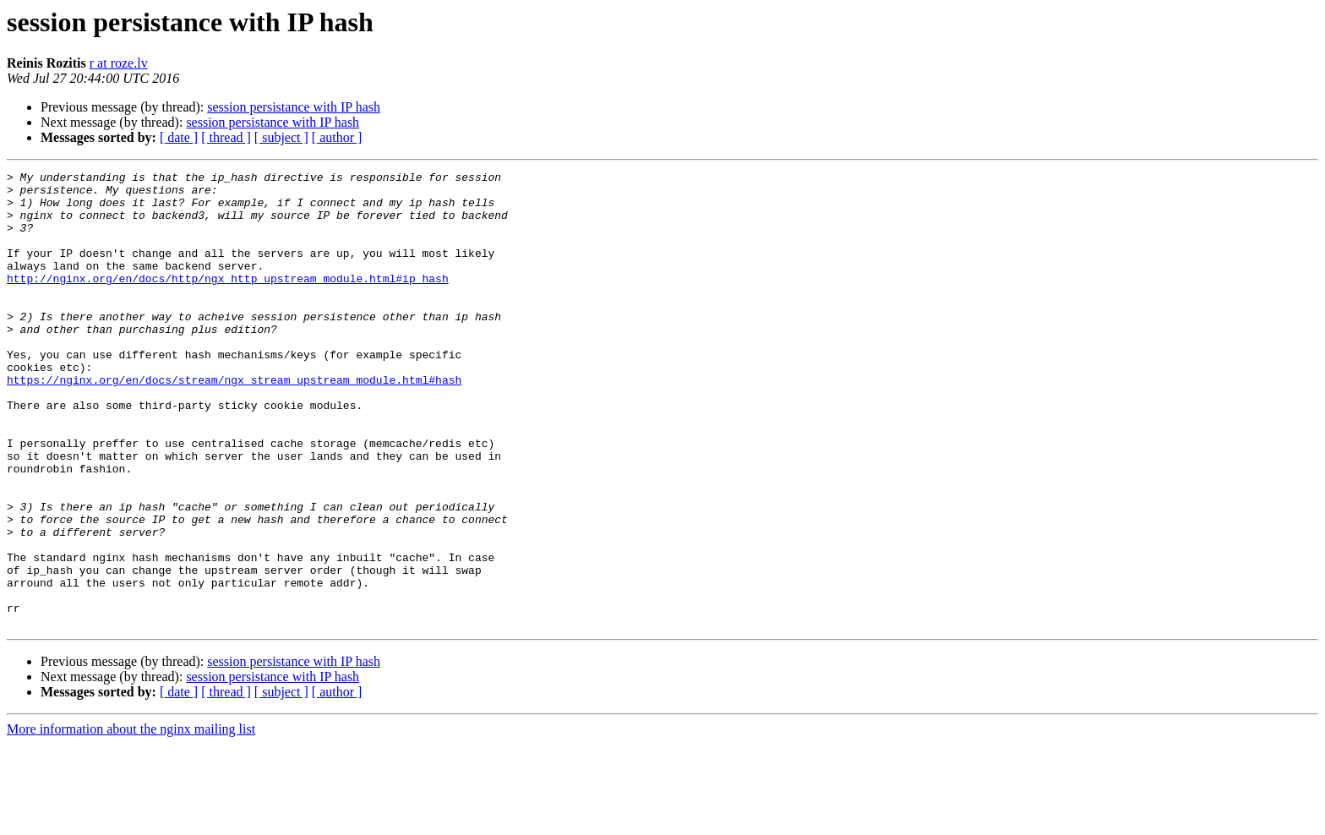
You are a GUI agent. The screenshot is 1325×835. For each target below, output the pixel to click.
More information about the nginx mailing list (131, 820)
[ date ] (179, 137)
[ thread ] (226, 137)
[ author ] (337, 137)
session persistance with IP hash (293, 107)
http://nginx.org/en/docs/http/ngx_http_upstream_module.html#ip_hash (228, 300)
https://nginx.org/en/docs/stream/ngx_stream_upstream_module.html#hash (234, 422)
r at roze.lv (119, 63)
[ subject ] (281, 137)
